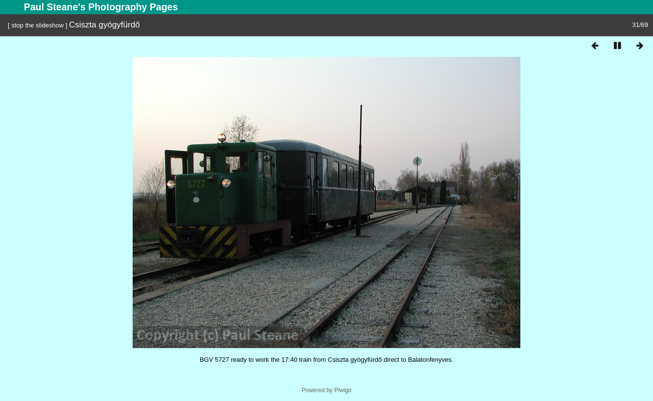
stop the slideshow (37, 25)
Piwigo (342, 390)
